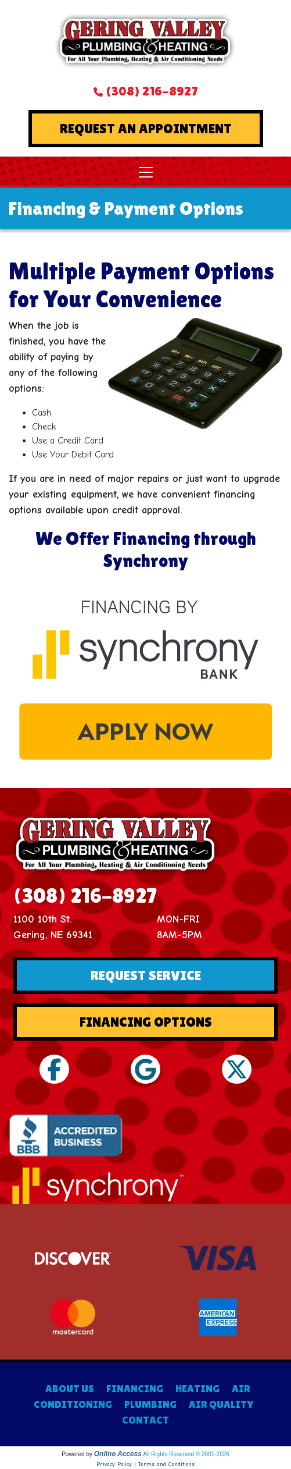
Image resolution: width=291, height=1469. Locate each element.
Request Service (146, 975)
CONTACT (145, 1420)
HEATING (197, 1388)
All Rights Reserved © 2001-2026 (186, 1454)
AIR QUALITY (221, 1404)
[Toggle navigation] (145, 172)
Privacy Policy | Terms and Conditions (145, 1464)
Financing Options (146, 1022)
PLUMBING (150, 1404)
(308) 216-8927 (151, 91)
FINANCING (134, 1388)
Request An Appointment (146, 128)
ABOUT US (69, 1388)
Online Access (118, 1454)
